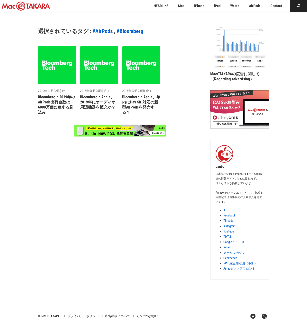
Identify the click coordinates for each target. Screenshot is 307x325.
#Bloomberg (129, 31)
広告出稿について (117, 316)
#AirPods (102, 31)
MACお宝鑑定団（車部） (240, 263)
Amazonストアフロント (239, 268)
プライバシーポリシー (83, 316)
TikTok (227, 237)
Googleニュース (234, 242)
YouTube (228, 231)
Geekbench (230, 258)
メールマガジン (234, 253)
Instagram (229, 226)
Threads (228, 221)
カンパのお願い (147, 316)
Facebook (229, 215)
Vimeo (227, 247)
